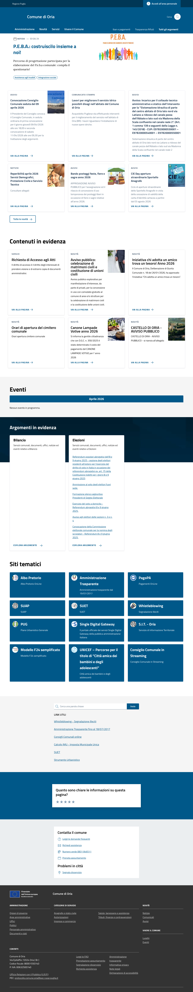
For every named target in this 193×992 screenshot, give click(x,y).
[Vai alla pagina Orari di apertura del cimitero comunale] (23, 361)
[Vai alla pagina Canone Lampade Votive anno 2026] (81, 361)
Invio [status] (132, 706)
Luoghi (146, 938)
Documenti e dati (18, 933)
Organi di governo (18, 913)
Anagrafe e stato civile (65, 913)
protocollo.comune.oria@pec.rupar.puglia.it (36, 978)
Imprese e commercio (65, 921)
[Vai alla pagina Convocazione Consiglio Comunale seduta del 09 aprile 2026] (21, 155)
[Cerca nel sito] (177, 17)
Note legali (114, 969)
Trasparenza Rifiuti (144, 29)
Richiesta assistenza (86, 969)
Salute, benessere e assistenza (113, 913)
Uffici (12, 921)
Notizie (146, 913)
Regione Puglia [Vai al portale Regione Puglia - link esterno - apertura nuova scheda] (18, 3)
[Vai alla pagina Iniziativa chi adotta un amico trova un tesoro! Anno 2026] (143, 308)
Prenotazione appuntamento (90, 960)
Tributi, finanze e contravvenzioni (114, 917)
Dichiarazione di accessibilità (123, 973)
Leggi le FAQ (82, 956)
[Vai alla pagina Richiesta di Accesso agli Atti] (23, 308)
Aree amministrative (20, 917)
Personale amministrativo (23, 929)
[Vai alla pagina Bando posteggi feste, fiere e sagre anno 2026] (81, 205)
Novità (43, 29)
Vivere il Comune (74, 29)
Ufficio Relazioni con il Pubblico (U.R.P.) (29, 974)
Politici (13, 925)
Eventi (146, 942)
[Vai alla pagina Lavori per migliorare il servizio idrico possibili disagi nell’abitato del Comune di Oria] (83, 155)
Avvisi (146, 921)
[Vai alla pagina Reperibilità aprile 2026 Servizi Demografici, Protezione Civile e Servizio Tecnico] (21, 205)
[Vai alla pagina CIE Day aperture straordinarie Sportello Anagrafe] (142, 205)
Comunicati (148, 917)
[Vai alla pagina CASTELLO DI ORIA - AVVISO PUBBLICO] (142, 361)
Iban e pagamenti (121, 29)
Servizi (55, 29)
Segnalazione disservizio (88, 965)
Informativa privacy (119, 965)
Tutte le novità (22, 219)
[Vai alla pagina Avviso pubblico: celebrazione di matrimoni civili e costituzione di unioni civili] (81, 308)
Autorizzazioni (61, 917)
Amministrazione (25, 29)
